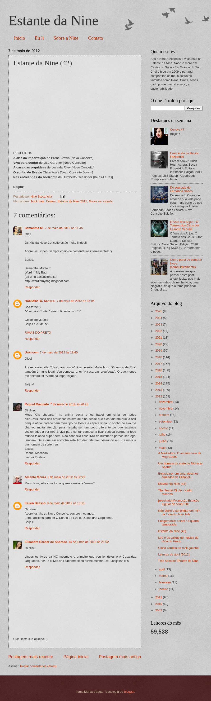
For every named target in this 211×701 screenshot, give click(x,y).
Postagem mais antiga (120, 656)
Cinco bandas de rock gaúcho (178, 548)
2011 (159, 597)
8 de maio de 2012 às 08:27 (66, 477)
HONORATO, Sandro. (40, 301)
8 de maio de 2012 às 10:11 (66, 503)
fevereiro (165, 582)
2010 (159, 604)
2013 (159, 390)
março (163, 576)
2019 (159, 350)
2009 (159, 610)
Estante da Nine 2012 (72, 201)
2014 (159, 383)
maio (162, 448)
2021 (159, 337)
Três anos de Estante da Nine (178, 561)
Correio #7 (177, 129)
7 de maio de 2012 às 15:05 (76, 301)
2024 (159, 318)
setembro (165, 421)
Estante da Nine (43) (172, 483)
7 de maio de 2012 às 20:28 (69, 404)
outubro (164, 415)
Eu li (39, 38)
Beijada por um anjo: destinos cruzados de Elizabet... (178, 475)
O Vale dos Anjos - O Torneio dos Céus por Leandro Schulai (184, 225)
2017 (159, 364)
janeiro (164, 589)
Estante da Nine (53, 20)
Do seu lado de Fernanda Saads (181, 189)
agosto (164, 428)
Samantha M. (34, 228)
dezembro (166, 402)
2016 (159, 370)
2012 (159, 396)
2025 (159, 311)
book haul (37, 201)
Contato (95, 38)
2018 (159, 357)
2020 (159, 344)
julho (162, 434)
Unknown (31, 352)
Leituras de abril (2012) (173, 554)
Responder (32, 287)
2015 (159, 377)
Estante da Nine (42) (172, 531)
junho (163, 441)
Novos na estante (101, 201)
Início (19, 38)
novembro (166, 408)
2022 (159, 331)
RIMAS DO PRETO (38, 332)
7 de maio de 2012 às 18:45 (59, 352)
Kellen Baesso (35, 503)
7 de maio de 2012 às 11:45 (64, 228)
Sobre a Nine (66, 38)
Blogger (129, 691)
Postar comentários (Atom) (38, 666)
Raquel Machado (37, 404)
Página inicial (75, 656)
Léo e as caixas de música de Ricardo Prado (178, 539)
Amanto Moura (35, 477)
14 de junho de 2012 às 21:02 (88, 542)
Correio (51, 201)
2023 (159, 324)
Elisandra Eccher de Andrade (46, 542)
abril (162, 569)
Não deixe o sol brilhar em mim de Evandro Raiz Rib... (179, 512)
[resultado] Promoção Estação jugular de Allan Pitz (178, 502)
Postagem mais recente (30, 656)
